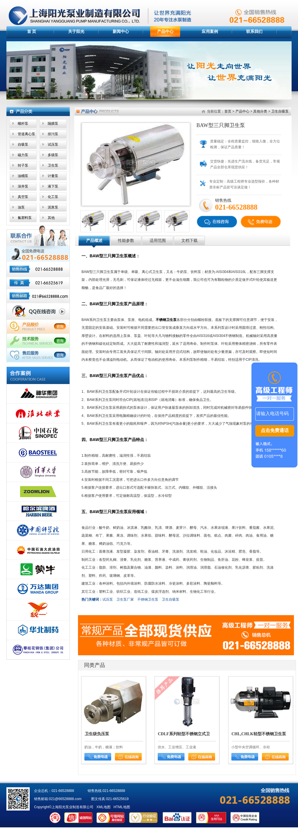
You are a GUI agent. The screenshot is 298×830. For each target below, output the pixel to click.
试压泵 (53, 144)
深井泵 (23, 186)
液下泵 (53, 186)
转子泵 (23, 165)
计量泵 (53, 176)
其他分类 (260, 111)
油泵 (21, 207)
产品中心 (165, 31)
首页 (227, 111)
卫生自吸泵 (280, 111)
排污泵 (53, 134)
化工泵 (53, 197)
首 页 (31, 31)
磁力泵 (23, 155)
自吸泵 (23, 144)
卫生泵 (53, 165)
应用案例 (210, 31)
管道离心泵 (26, 134)
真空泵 (23, 197)
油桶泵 (23, 176)
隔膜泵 (53, 124)
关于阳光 (76, 31)
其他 (51, 218)
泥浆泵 (53, 207)
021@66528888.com (65, 799)
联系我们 (254, 31)
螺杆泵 (23, 124)
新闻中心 (121, 31)
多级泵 (53, 155)
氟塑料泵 (25, 218)
